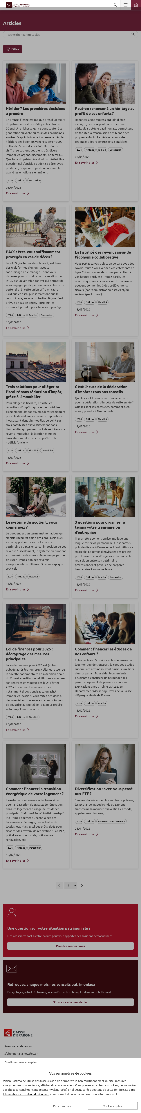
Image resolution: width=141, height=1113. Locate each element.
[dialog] (70, 556)
